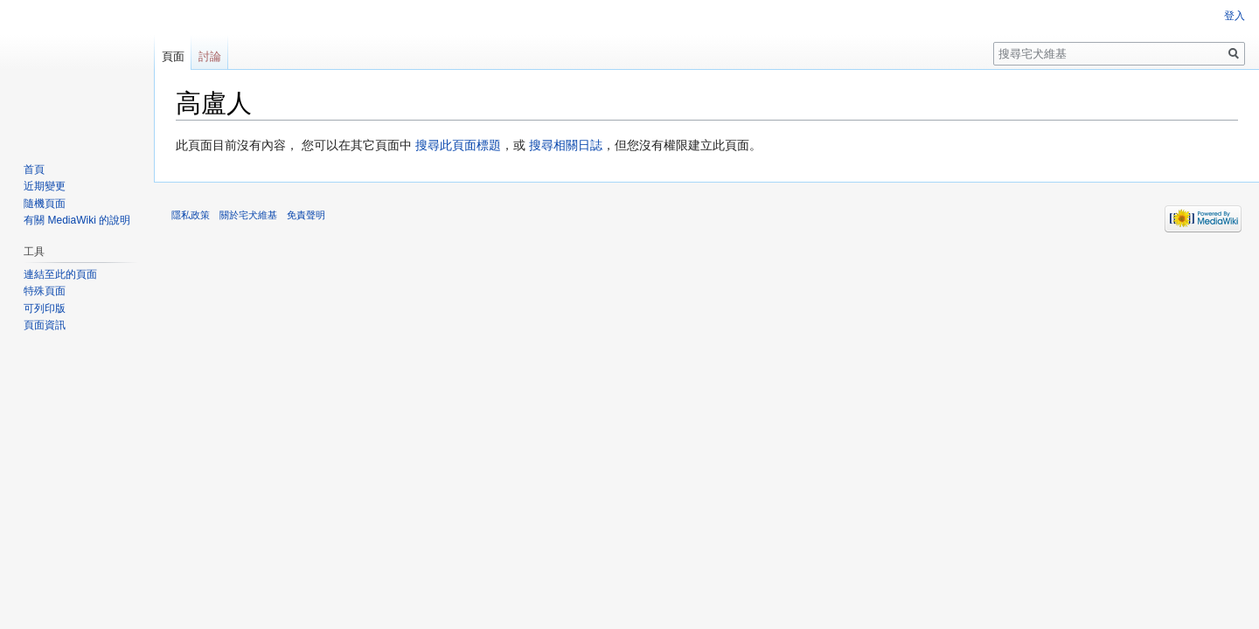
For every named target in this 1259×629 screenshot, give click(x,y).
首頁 (34, 169)
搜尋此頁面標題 (458, 145)
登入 (1234, 16)
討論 (209, 56)
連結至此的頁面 (60, 274)
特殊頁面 (45, 291)
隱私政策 (190, 215)
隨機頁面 (45, 203)
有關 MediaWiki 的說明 (77, 220)
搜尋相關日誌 (565, 145)
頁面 (173, 56)
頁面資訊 (45, 325)
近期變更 (45, 186)
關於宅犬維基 (248, 215)
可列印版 (45, 308)
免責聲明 (306, 215)
